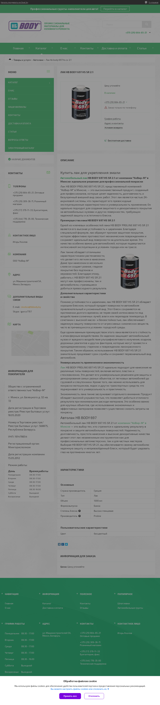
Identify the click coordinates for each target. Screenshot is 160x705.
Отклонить (94, 696)
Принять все (70, 696)
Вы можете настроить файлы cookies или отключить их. (79, 689)
